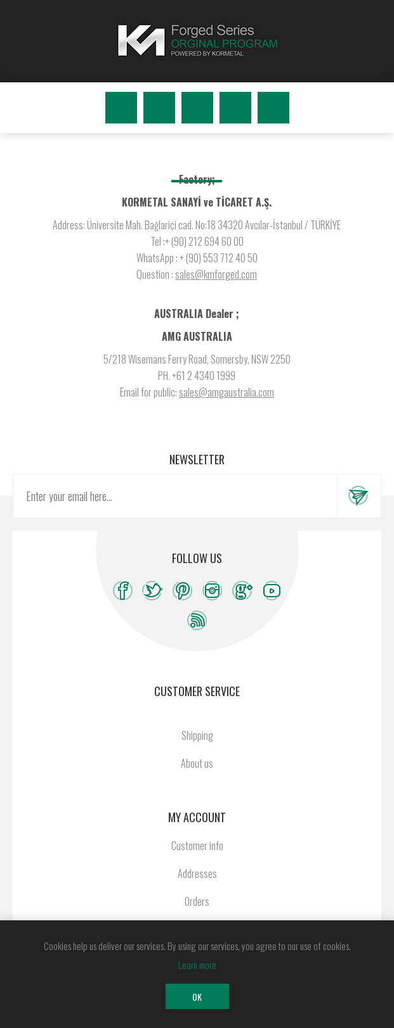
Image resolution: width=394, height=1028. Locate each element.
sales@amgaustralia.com (226, 392)
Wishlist (235, 108)
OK (197, 996)
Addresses (197, 873)
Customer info (197, 845)
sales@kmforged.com (216, 274)
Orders (197, 901)
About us (197, 763)
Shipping (197, 735)
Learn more (197, 964)
